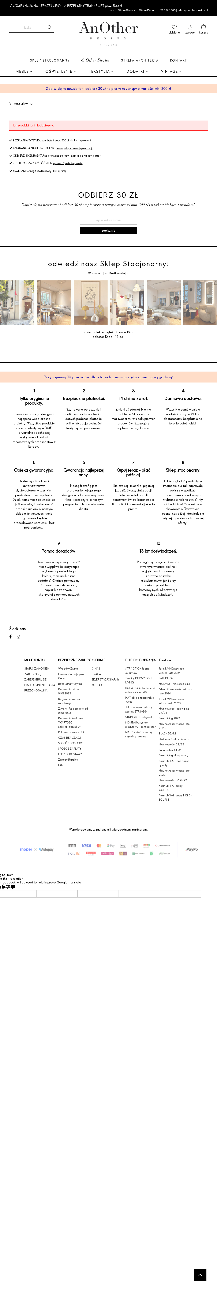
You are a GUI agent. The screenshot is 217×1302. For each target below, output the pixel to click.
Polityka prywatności (71, 732)
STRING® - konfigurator (140, 717)
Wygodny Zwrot (68, 668)
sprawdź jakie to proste (68, 163)
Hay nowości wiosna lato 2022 (174, 772)
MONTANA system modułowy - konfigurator (140, 724)
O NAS (96, 668)
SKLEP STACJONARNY (105, 679)
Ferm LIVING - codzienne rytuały (174, 763)
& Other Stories (95, 61)
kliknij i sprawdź (81, 140)
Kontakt (178, 60)
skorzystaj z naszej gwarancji (75, 148)
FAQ (60, 765)
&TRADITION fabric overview (137, 670)
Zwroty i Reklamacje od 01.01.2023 (73, 710)
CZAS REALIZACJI (69, 737)
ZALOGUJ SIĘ (32, 674)
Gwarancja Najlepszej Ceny (72, 676)
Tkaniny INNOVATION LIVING (138, 680)
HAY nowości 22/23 (171, 744)
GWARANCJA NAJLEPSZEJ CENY (37, 6)
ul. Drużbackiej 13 (116, 273)
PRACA (96, 674)
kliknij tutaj (59, 170)
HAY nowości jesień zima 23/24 (174, 710)
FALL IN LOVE (167, 678)
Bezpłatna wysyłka (70, 683)
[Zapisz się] (108, 230)
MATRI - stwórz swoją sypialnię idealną (138, 734)
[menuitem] (24, 71)
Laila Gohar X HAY (170, 750)
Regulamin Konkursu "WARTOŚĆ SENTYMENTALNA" (70, 722)
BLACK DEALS (167, 733)
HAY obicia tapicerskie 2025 (139, 699)
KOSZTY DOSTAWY (70, 754)
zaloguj (190, 32)
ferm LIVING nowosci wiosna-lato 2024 (171, 670)
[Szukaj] (49, 28)
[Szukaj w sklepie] (27, 27)
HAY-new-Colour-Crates (174, 739)
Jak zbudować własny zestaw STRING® (139, 709)
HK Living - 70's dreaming (174, 683)
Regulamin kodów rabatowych (69, 701)
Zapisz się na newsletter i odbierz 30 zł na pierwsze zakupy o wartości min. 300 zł (108, 88)
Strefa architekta (140, 60)
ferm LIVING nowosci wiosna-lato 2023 (171, 701)
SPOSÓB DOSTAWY (70, 743)
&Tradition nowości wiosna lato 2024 (175, 691)
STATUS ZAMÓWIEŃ (36, 668)
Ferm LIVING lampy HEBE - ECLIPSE (175, 797)
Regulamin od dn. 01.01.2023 (68, 691)
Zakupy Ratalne (68, 759)
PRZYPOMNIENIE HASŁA (39, 685)
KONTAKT (98, 685)
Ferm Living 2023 (169, 718)
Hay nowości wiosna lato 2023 (174, 726)
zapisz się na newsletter (86, 155)
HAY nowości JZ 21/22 (173, 780)
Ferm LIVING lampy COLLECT (171, 788)
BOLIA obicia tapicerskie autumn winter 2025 (140, 690)
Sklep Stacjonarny (50, 60)
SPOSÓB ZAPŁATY (69, 748)
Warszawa (95, 273)
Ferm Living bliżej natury (173, 755)
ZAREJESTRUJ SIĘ (35, 679)
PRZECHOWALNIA (36, 690)
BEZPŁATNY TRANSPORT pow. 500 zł (94, 6)
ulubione (174, 32)
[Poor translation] (10, 887)
